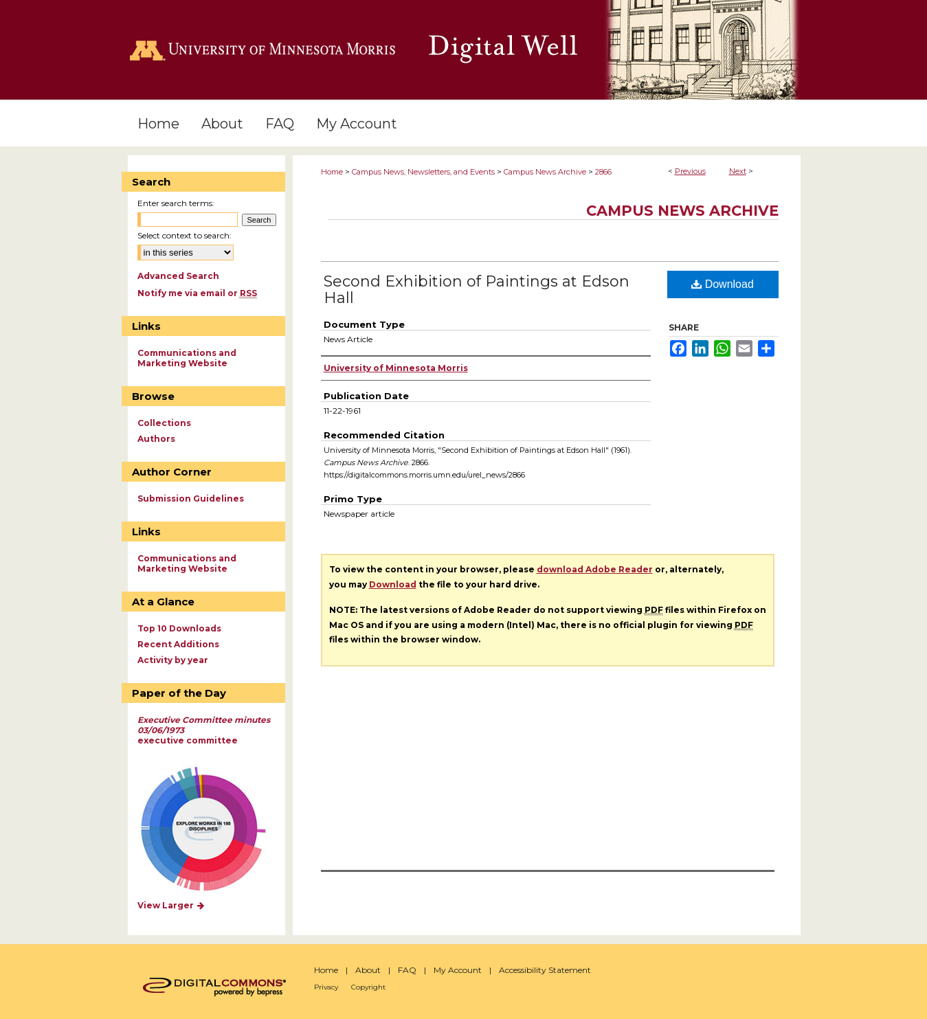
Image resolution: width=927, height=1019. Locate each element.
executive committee (203, 730)
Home (332, 172)
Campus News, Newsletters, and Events (423, 172)
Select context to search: (184, 235)
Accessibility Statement (545, 970)
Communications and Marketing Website (186, 358)
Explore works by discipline (212, 830)
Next (737, 171)
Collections (164, 423)
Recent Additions (178, 644)
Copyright (368, 987)
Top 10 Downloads (179, 628)
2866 (603, 172)
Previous (690, 171)
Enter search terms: (175, 203)
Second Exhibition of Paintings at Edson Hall (476, 289)
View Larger (171, 905)
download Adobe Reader (595, 569)
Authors (156, 439)
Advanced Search (178, 276)
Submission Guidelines (190, 498)
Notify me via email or (197, 293)
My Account (458, 970)
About (368, 970)
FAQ (407, 970)
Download (722, 284)
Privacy (326, 987)
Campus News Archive (545, 172)
